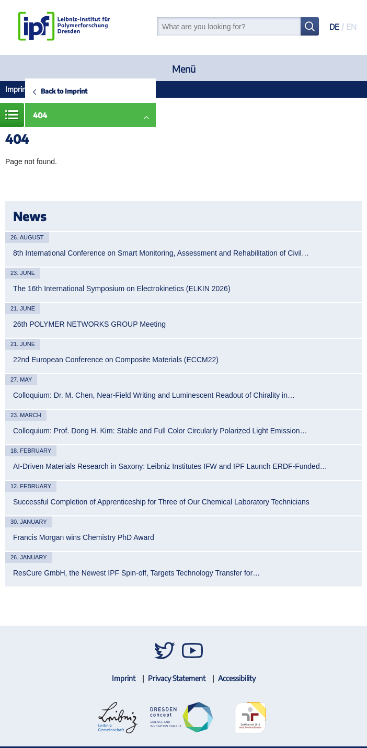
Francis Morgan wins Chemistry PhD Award (83, 537)
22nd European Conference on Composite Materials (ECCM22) (116, 359)
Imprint (17, 89)
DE (334, 26)
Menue (12, 115)
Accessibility (237, 678)
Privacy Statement (176, 678)
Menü (184, 69)
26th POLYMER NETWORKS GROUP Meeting (89, 324)
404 (40, 115)
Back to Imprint (64, 91)
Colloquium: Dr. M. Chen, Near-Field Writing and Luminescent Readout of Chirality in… (154, 395)
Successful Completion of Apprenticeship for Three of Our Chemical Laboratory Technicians (161, 502)
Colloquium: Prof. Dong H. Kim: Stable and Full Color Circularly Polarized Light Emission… (160, 431)
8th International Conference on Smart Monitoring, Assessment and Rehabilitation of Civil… (161, 253)
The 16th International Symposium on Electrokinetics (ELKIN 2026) (122, 288)
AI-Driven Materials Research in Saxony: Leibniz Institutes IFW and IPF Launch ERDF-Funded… (170, 466)
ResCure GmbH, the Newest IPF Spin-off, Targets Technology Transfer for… (136, 573)
